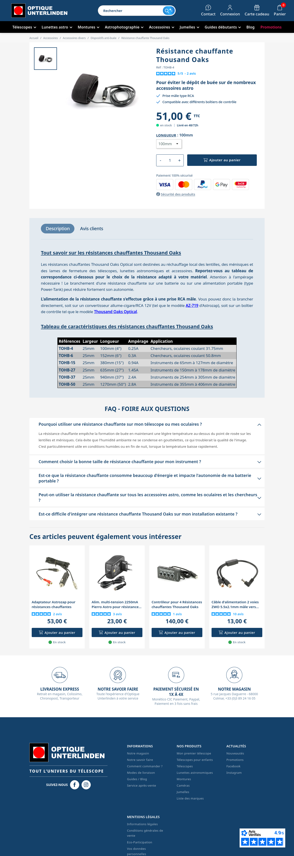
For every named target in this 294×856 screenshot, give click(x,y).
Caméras (183, 785)
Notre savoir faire (140, 760)
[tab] (57, 228)
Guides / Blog (137, 779)
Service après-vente (141, 785)
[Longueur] (169, 144)
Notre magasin (138, 753)
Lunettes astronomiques (195, 773)
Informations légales (142, 824)
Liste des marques (190, 798)
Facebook (233, 766)
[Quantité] (169, 160)
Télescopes (185, 766)
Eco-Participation (139, 842)
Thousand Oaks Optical (115, 311)
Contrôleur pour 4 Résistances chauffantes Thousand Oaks (177, 604)
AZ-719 (192, 305)
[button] (147, 424)
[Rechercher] (130, 10)
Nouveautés (235, 753)
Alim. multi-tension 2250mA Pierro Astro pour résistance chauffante (115, 604)
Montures (184, 779)
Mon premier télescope (194, 753)
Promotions (235, 760)
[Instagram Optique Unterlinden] (86, 784)
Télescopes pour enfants (195, 760)
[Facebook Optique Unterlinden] (74, 784)
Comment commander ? (145, 766)
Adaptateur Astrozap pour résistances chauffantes (53, 604)
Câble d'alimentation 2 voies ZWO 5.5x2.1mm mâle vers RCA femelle (235, 604)
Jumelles (183, 792)
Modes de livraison (141, 773)
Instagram (234, 773)
